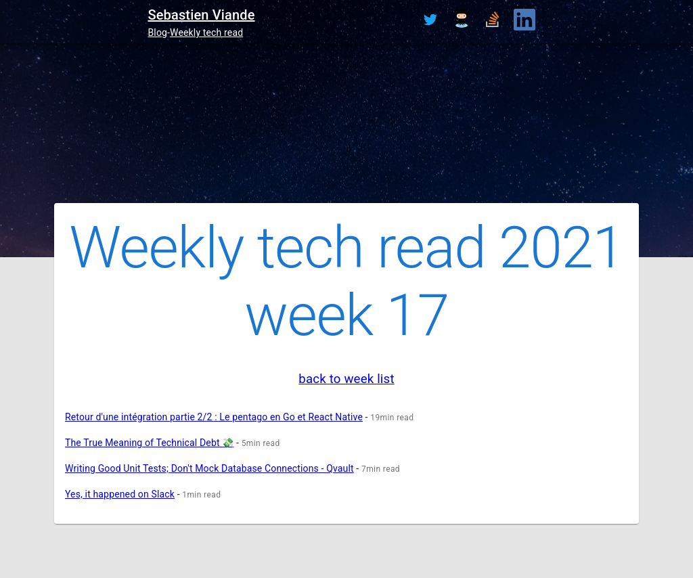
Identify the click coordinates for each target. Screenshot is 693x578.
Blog (157, 32)
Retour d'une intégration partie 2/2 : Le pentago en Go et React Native (214, 417)
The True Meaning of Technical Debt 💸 (149, 442)
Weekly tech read (206, 32)
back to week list (346, 379)
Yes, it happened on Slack (120, 494)
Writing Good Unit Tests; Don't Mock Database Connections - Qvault (209, 468)
